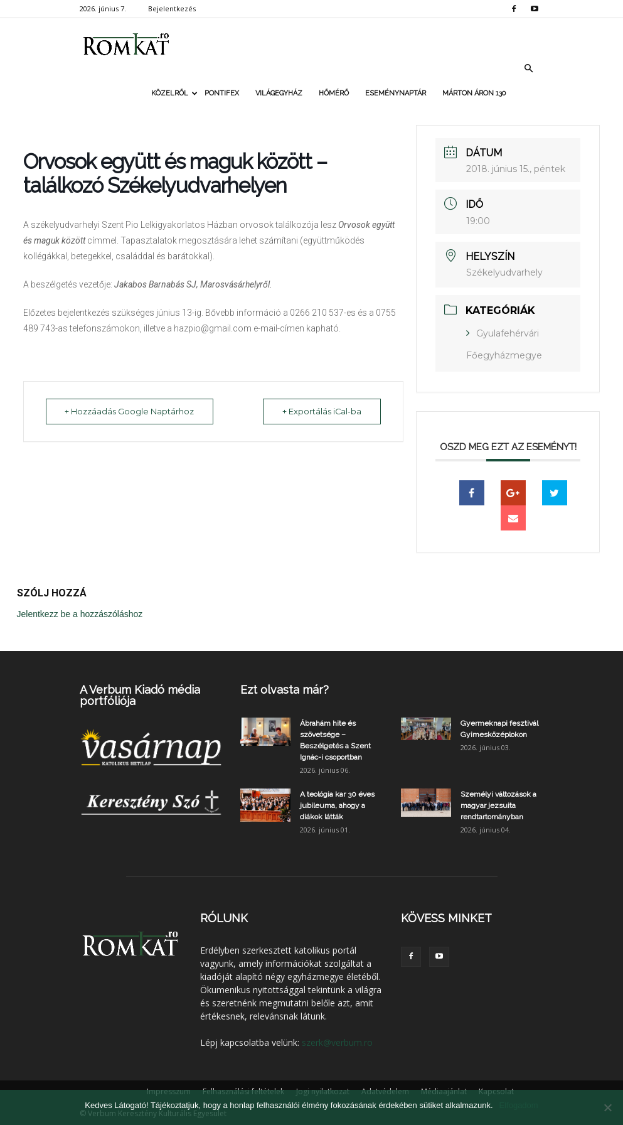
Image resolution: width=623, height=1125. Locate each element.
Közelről (173, 93)
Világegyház (278, 93)
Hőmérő (334, 93)
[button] (529, 68)
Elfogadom (518, 1105)
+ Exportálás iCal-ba (319, 411)
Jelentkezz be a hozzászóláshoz (80, 614)
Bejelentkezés (172, 8)
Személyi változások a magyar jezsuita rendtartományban (498, 805)
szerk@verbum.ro (337, 1042)
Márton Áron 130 (474, 93)
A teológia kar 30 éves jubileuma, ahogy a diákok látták (337, 805)
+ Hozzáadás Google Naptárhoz (132, 411)
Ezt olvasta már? (284, 689)
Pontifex (222, 93)
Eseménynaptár (395, 93)
